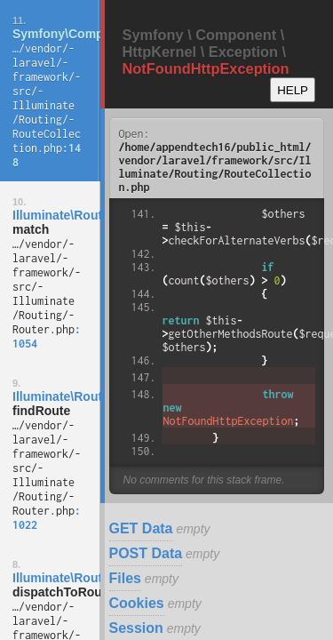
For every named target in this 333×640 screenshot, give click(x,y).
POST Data (146, 553)
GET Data (141, 528)
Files (125, 578)
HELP (292, 90)
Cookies (136, 603)
